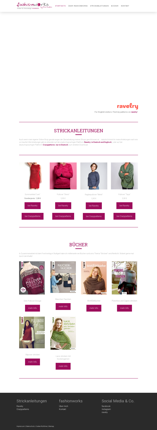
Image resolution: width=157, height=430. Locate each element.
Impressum (21, 426)
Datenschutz (30, 426)
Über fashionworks (78, 6)
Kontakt (125, 6)
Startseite (60, 6)
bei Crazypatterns (32, 216)
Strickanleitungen (99, 6)
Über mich (63, 406)
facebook (106, 406)
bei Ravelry (32, 205)
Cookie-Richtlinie (41, 426)
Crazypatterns (23, 409)
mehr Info (32, 308)
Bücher (114, 6)
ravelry (134, 112)
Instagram (106, 409)
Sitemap (51, 426)
